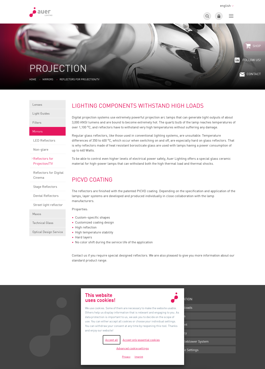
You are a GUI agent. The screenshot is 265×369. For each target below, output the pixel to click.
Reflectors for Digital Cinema (48, 176)
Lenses (47, 106)
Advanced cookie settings (132, 348)
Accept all (111, 340)
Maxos (47, 215)
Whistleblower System (192, 341)
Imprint (181, 324)
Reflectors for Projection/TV (48, 162)
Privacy (181, 333)
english (227, 6)
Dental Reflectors (48, 197)
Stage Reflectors (48, 187)
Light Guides (47, 114)
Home (32, 79)
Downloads (184, 307)
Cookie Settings (187, 350)
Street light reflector (48, 206)
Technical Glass (47, 224)
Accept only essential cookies (141, 340)
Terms (181, 316)
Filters (47, 124)
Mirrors (48, 79)
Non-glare (48, 150)
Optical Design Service (47, 232)
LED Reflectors (48, 141)
